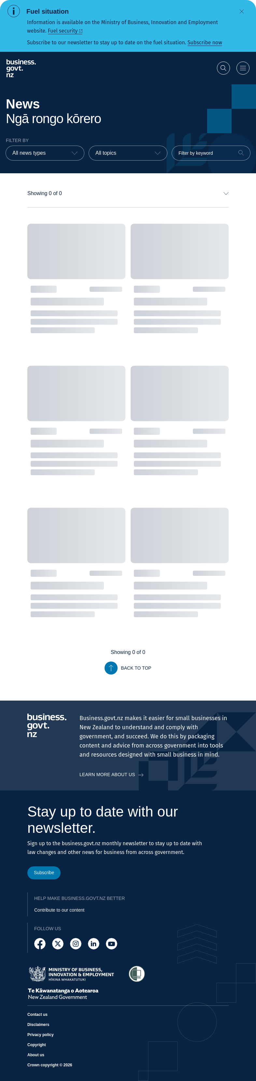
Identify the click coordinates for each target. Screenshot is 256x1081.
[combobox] (45, 153)
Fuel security (63, 31)
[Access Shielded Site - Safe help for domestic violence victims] (137, 974)
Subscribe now (205, 42)
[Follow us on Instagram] (75, 943)
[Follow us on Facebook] (40, 943)
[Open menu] (242, 68)
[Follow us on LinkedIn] (93, 943)
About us (35, 1055)
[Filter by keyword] (211, 153)
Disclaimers (38, 1024)
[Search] (241, 153)
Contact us (37, 1014)
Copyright (36, 1045)
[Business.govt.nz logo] (21, 68)
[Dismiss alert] (241, 11)
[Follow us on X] (58, 943)
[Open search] (223, 68)
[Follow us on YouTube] (111, 943)
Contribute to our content (59, 910)
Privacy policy (40, 1034)
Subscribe (44, 872)
